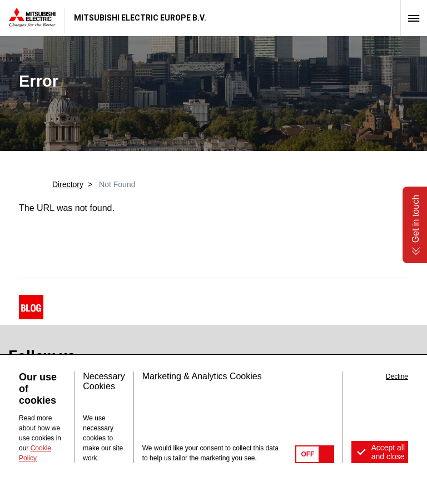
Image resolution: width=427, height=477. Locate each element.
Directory (67, 184)
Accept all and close (388, 452)
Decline (397, 376)
